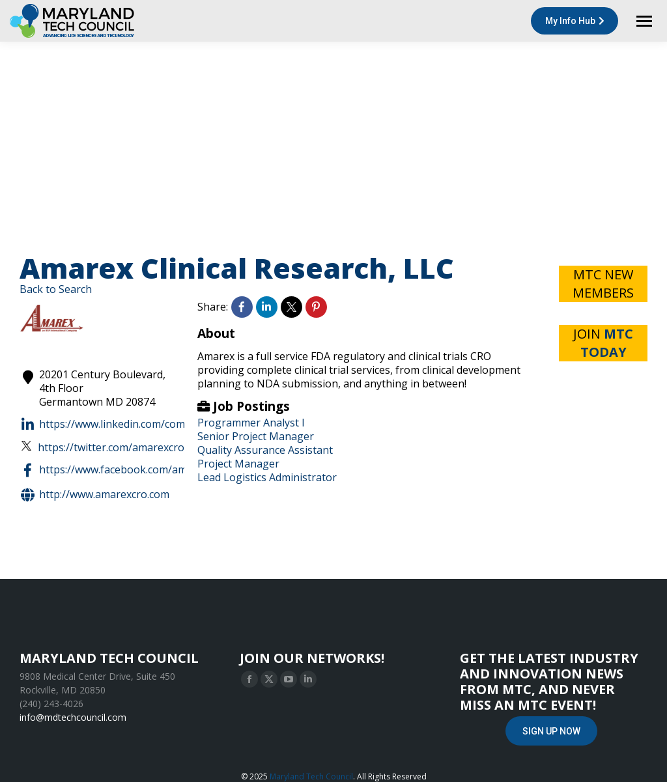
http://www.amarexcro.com (94, 495)
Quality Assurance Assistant (265, 450)
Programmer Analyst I (251, 422)
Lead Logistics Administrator (267, 477)
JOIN (603, 343)
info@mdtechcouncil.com (73, 717)
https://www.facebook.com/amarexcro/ (124, 470)
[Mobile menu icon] (644, 21)
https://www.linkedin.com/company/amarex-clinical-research (176, 424)
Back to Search (56, 289)
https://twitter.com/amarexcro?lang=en (125, 447)
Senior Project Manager (255, 436)
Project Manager (238, 463)
